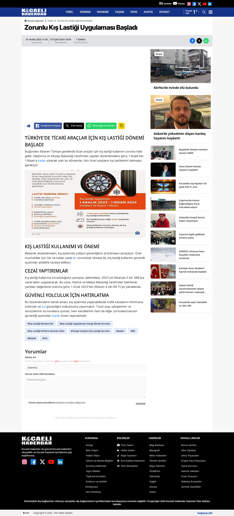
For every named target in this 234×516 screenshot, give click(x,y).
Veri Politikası (93, 491)
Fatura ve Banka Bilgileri (99, 460)
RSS (26, 512)
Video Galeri (126, 450)
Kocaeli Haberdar (34, 20)
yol (44, 306)
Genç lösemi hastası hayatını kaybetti (190, 168)
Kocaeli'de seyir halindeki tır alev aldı (193, 304)
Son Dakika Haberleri (131, 460)
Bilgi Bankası (157, 445)
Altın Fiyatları (188, 450)
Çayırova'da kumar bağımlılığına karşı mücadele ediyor (189, 204)
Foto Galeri (125, 445)
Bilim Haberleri (158, 455)
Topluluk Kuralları (96, 476)
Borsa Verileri (188, 445)
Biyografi (155, 450)
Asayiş (50, 20)
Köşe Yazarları (127, 455)
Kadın (153, 491)
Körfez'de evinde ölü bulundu (176, 88)
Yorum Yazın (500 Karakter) (40, 374)
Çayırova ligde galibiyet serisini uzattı (192, 236)
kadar (42, 160)
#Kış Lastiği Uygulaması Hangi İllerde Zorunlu (85, 323)
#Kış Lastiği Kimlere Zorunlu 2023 (45, 330)
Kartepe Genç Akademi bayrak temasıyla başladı (193, 270)
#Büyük (31, 338)
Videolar (181, 4)
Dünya (153, 486)
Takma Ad (30, 357)
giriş (57, 361)
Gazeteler (167, 4)
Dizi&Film (155, 471)
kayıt (76, 361)
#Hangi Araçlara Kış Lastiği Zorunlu (90, 330)
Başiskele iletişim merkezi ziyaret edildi (193, 151)
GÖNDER (140, 403)
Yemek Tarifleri (158, 460)
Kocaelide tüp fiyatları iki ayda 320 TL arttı (193, 185)
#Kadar (120, 330)
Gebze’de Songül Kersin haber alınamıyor (192, 219)
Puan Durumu (189, 476)
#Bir (133, 330)
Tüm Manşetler (127, 465)
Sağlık (153, 481)
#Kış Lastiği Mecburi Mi (40, 323)
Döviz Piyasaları (190, 455)
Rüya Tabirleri (157, 465)
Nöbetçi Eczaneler (191, 481)
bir (74, 258)
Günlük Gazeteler (191, 486)
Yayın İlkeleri (93, 471)
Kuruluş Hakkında (96, 465)
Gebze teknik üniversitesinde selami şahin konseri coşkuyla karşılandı (191, 289)
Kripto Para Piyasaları (193, 460)
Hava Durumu (189, 465)
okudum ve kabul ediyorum (56, 402)
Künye (89, 445)
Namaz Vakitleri (190, 471)
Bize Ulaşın (92, 450)
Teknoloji (155, 476)
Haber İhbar (93, 455)
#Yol (44, 338)
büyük (56, 315)
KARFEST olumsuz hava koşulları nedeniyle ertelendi (191, 255)
